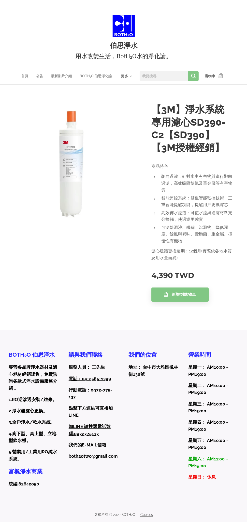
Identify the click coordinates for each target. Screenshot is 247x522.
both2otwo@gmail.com (93, 456)
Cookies (146, 515)
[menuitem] (25, 76)
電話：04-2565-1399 (90, 378)
